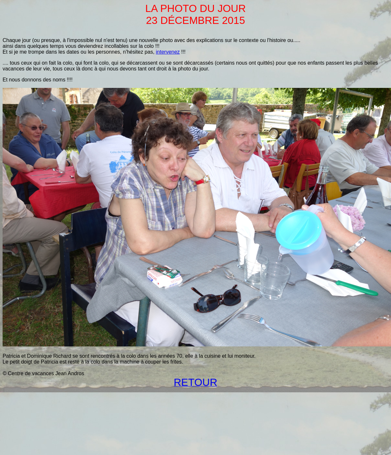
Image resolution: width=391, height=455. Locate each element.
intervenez (168, 52)
